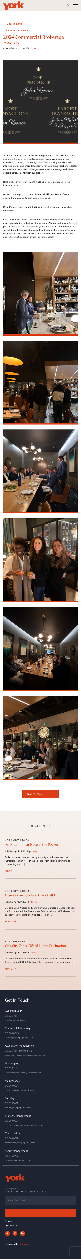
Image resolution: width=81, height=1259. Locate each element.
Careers (8, 1221)
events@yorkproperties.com (17, 1160)
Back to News (43, 794)
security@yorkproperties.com (18, 1108)
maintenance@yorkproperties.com (20, 1090)
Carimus (23, 1244)
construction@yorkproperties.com (20, 1143)
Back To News (12, 23)
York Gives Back (17, 840)
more (11, 871)
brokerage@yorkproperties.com (19, 1037)
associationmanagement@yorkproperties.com (25, 1055)
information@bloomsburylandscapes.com (23, 1073)
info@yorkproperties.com (16, 1020)
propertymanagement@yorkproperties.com (24, 1125)
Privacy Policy (11, 1225)
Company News (17, 30)
